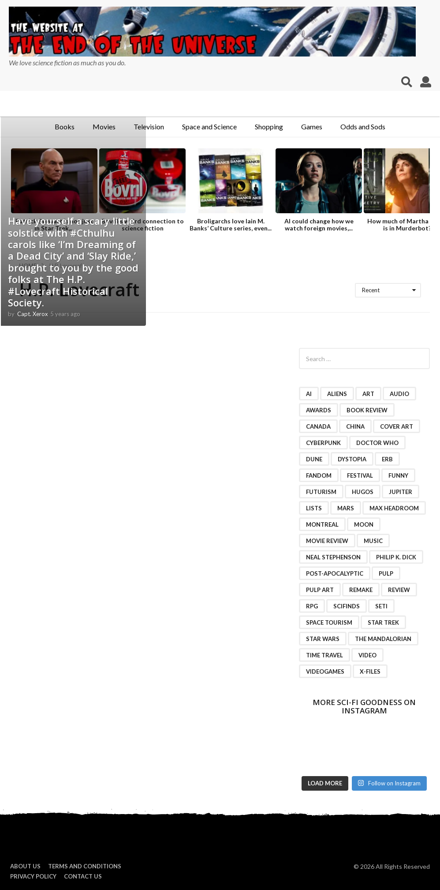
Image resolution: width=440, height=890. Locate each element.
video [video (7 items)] (367, 655)
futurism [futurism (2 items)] (321, 491)
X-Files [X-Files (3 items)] (370, 671)
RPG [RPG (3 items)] (312, 606)
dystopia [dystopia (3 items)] (352, 459)
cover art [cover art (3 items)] (396, 426)
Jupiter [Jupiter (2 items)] (400, 491)
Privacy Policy (33, 876)
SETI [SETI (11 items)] (381, 606)
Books (65, 126)
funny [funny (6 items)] (398, 475)
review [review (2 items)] (399, 589)
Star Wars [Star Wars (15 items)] (322, 638)
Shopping (269, 126)
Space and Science (209, 126)
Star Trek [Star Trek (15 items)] (383, 622)
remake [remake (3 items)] (361, 589)
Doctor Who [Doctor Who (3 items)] (377, 442)
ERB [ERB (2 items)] (387, 459)
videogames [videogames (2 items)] (325, 671)
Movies (104, 126)
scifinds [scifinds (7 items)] (346, 606)
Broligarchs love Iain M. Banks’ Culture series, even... (231, 224)
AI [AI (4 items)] (309, 393)
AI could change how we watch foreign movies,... (319, 224)
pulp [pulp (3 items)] (386, 573)
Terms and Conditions (84, 866)
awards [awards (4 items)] (318, 410)
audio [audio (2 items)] (399, 393)
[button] (406, 82)
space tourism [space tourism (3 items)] (329, 622)
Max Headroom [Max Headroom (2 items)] (394, 508)
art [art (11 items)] (368, 393)
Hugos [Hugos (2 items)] (362, 491)
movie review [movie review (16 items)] (327, 540)
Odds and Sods (362, 126)
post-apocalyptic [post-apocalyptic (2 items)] (334, 573)
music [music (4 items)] (373, 540)
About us (25, 866)
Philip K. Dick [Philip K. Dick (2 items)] (396, 557)
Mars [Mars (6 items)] (345, 508)
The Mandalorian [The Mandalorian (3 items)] (383, 638)
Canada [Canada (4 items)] (318, 426)
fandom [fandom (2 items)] (319, 475)
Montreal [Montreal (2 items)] (322, 524)
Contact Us (83, 876)
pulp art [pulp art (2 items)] (320, 589)
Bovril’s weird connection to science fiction (142, 224)
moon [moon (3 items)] (363, 524)
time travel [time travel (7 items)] (324, 655)
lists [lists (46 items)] (314, 508)
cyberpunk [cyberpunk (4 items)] (323, 442)
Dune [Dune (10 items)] (314, 459)
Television (149, 126)
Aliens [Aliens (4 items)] (337, 393)
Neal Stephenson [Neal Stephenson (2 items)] (333, 557)
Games (311, 126)
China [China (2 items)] (355, 426)
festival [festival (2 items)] (360, 475)
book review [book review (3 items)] (367, 410)
